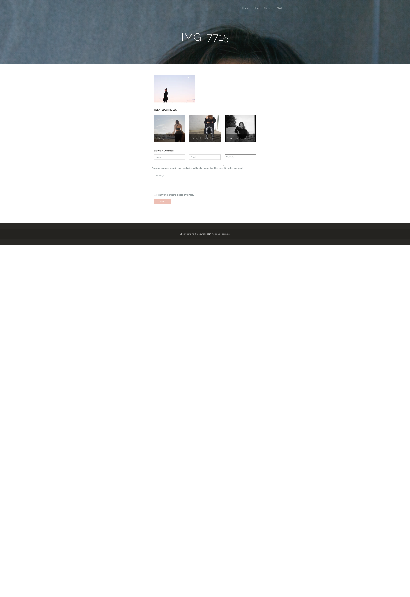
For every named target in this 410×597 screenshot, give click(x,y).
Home (245, 8)
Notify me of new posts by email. (175, 194)
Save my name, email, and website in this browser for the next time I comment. (197, 168)
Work (280, 8)
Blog (256, 8)
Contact (268, 8)
